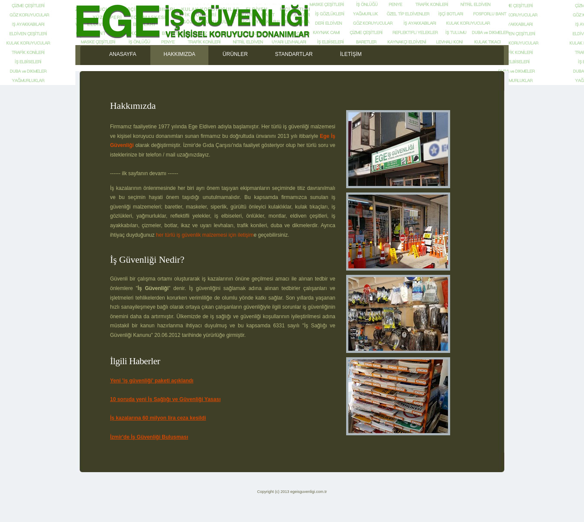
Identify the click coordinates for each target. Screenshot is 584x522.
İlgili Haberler (135, 361)
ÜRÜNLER (235, 54)
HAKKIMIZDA (179, 54)
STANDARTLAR (294, 54)
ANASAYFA (122, 54)
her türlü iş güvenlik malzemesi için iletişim (204, 235)
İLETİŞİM (351, 54)
